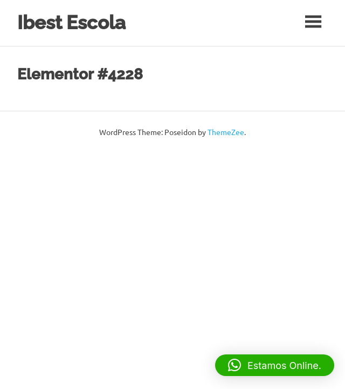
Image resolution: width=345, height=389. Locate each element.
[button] (274, 365)
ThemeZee (226, 132)
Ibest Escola (71, 22)
